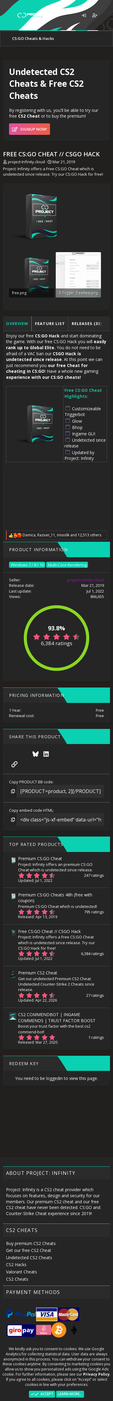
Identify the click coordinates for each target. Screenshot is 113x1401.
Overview (17, 323)
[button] (8, 15)
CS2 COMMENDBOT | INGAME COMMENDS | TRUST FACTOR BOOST (57, 1017)
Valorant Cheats (21, 1272)
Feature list (50, 323)
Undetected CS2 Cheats (29, 1257)
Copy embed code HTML (31, 810)
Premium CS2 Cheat (37, 973)
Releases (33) (87, 323)
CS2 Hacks (16, 1264)
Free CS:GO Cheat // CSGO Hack (49, 931)
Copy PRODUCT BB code (31, 782)
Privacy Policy (96, 1374)
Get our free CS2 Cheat (28, 1250)
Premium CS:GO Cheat (40, 858)
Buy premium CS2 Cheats (31, 1243)
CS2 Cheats (17, 1279)
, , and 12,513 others (62, 535)
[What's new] (106, 15)
